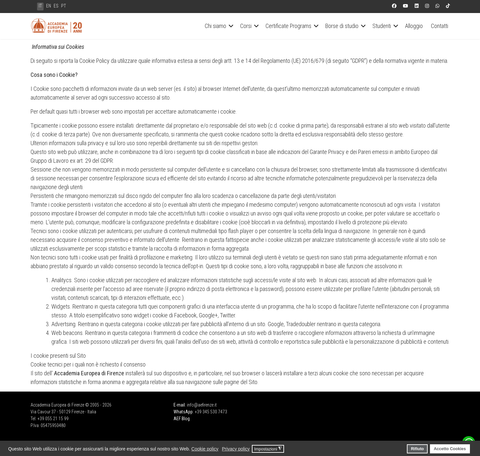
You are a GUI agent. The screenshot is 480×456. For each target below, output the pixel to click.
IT (40, 5)
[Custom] (448, 5)
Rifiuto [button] (417, 449)
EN (48, 5)
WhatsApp (183, 411)
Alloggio (414, 25)
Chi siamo (215, 25)
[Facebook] (394, 5)
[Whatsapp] (437, 5)
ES (56, 5)
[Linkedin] (417, 5)
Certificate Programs (288, 25)
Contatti (439, 25)
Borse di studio (341, 25)
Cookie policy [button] (204, 448)
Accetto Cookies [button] (450, 449)
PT (63, 5)
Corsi (246, 25)
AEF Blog (182, 418)
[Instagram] (427, 5)
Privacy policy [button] (236, 448)
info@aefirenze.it (202, 405)
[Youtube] (405, 5)
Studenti (381, 25)
